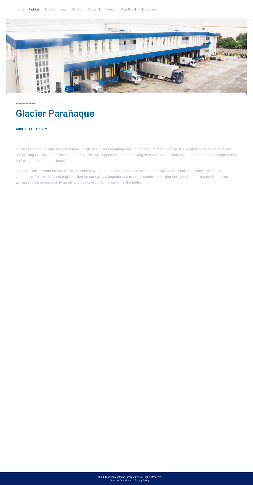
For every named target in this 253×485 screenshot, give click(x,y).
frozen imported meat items (42, 176)
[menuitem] (20, 9)
